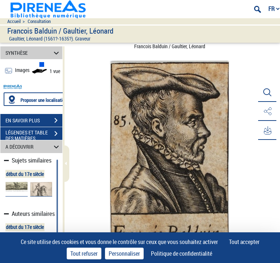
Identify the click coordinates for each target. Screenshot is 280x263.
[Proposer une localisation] (38, 99)
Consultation (39, 21)
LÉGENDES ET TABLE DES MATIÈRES (33, 134)
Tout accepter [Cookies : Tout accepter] (244, 242)
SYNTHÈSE (33, 52)
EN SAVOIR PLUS (33, 120)
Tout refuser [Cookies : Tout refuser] (84, 253)
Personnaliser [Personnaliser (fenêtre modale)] (124, 253)
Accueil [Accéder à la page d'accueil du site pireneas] (14, 21)
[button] (267, 92)
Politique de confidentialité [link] (181, 253)
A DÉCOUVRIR (33, 146)
